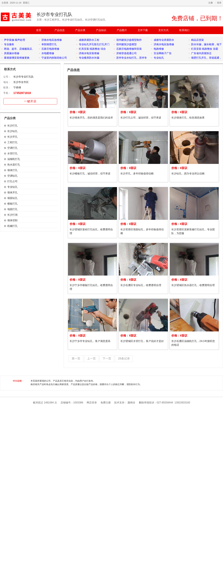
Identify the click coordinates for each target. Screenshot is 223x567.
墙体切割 (12, 220)
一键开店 (30, 101)
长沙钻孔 (12, 131)
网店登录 (92, 402)
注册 (210, 2)
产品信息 (59, 30)
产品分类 (80, 30)
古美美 (5, 2)
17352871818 (22, 93)
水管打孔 (12, 153)
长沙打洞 (12, 214)
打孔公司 (12, 181)
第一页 (76, 358)
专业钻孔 (12, 187)
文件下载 (143, 30)
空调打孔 (12, 148)
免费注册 (106, 402)
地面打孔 (12, 209)
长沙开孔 (12, 136)
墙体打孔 (12, 170)
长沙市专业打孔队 (54, 14)
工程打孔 (12, 142)
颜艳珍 (131, 402)
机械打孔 (12, 226)
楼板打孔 (12, 203)
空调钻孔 (12, 175)
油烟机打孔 (13, 159)
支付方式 (163, 30)
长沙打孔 (12, 125)
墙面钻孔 (12, 198)
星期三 (26, 2)
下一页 (107, 358)
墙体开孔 (12, 192)
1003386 (78, 402)
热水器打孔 (13, 164)
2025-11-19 (15, 2)
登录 (219, 2)
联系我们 (184, 30)
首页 (38, 30)
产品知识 (101, 30)
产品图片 (122, 30)
